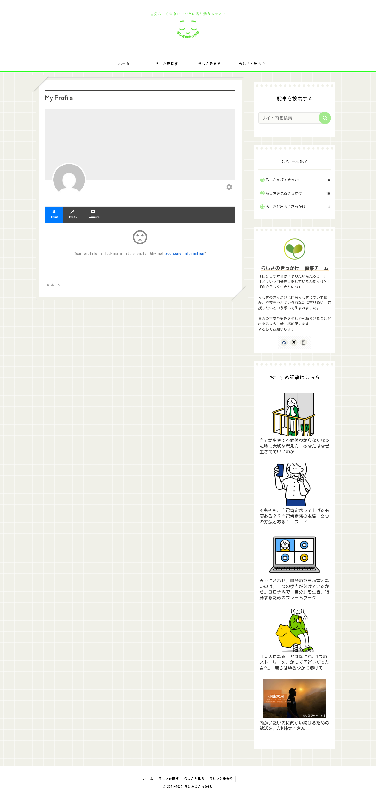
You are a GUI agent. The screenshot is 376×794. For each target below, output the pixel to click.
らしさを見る (194, 778)
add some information (184, 253)
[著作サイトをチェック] (284, 342)
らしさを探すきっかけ (298, 180)
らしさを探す (168, 778)
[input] (291, 118)
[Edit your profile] (229, 187)
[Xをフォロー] (294, 342)
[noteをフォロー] (303, 342)
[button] (325, 118)
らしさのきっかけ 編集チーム (295, 268)
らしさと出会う (221, 778)
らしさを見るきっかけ (298, 193)
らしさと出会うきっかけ (298, 207)
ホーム (148, 778)
